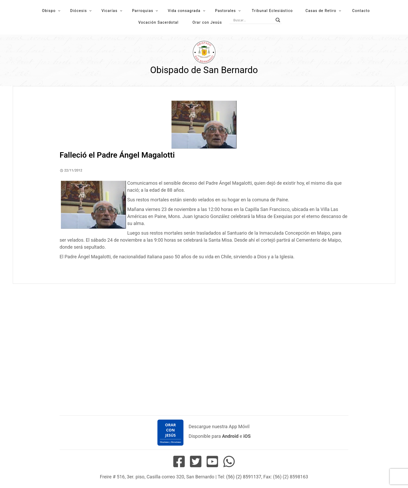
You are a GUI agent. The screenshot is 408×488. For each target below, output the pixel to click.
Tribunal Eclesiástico (272, 11)
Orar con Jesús (207, 22)
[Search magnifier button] (278, 20)
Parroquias (142, 11)
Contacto (361, 11)
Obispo (48, 11)
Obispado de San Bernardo (204, 70)
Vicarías (109, 11)
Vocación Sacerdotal (158, 22)
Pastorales (225, 11)
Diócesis (78, 11)
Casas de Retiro (320, 11)
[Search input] (253, 20)
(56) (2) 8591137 (243, 476)
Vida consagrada (184, 11)
